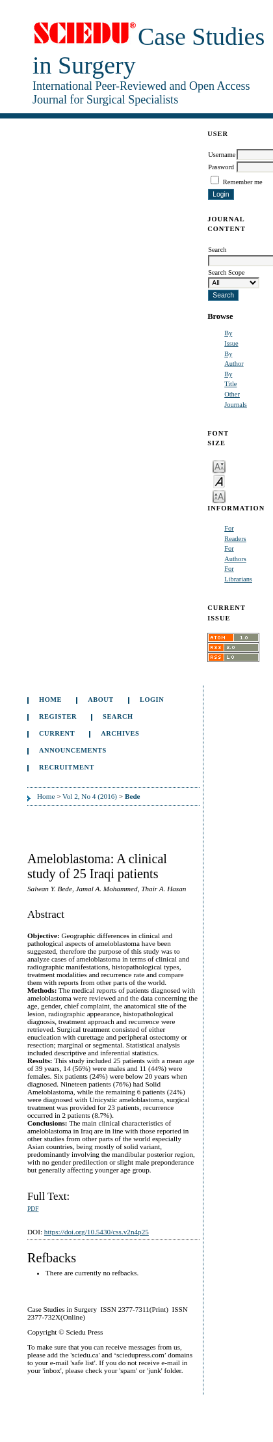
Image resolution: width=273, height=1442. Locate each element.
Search (118, 716)
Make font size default (219, 480)
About (101, 699)
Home (50, 699)
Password (221, 167)
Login (152, 699)
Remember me (243, 182)
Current (57, 733)
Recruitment (66, 767)
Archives (120, 733)
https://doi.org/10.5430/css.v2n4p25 (96, 1232)
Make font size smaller (219, 465)
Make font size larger (219, 495)
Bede (132, 796)
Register (58, 716)
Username (221, 154)
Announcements (73, 750)
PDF (32, 1209)
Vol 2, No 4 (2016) (89, 796)
